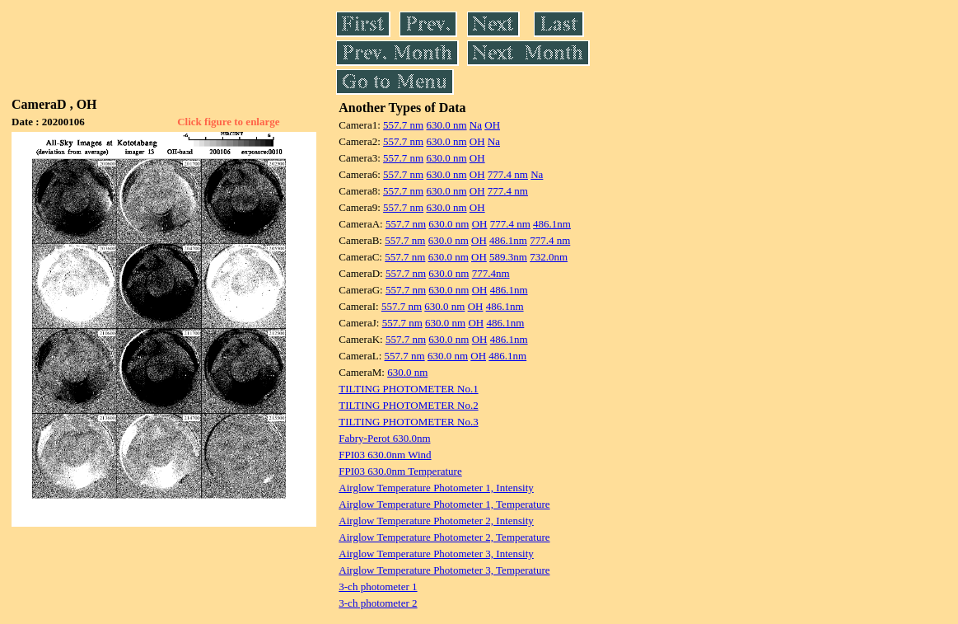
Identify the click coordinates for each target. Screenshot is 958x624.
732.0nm (549, 257)
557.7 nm (403, 125)
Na (476, 125)
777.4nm (491, 273)
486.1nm (552, 224)
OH (492, 125)
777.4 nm (508, 174)
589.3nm (508, 257)
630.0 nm (446, 125)
